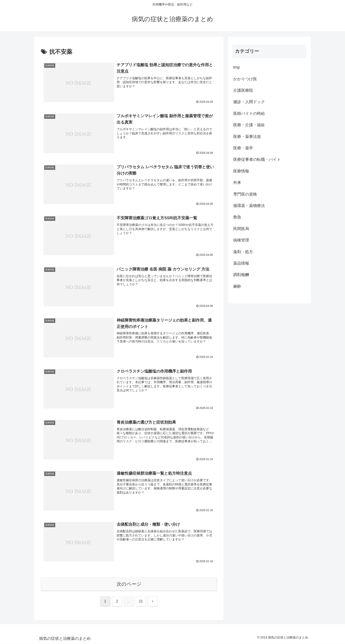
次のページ (129, 584)
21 (141, 601)
